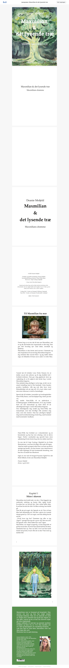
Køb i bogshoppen (61, 2)
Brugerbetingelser (38, 666)
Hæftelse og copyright (22, 666)
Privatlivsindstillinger (47, 666)
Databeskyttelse (31, 666)
